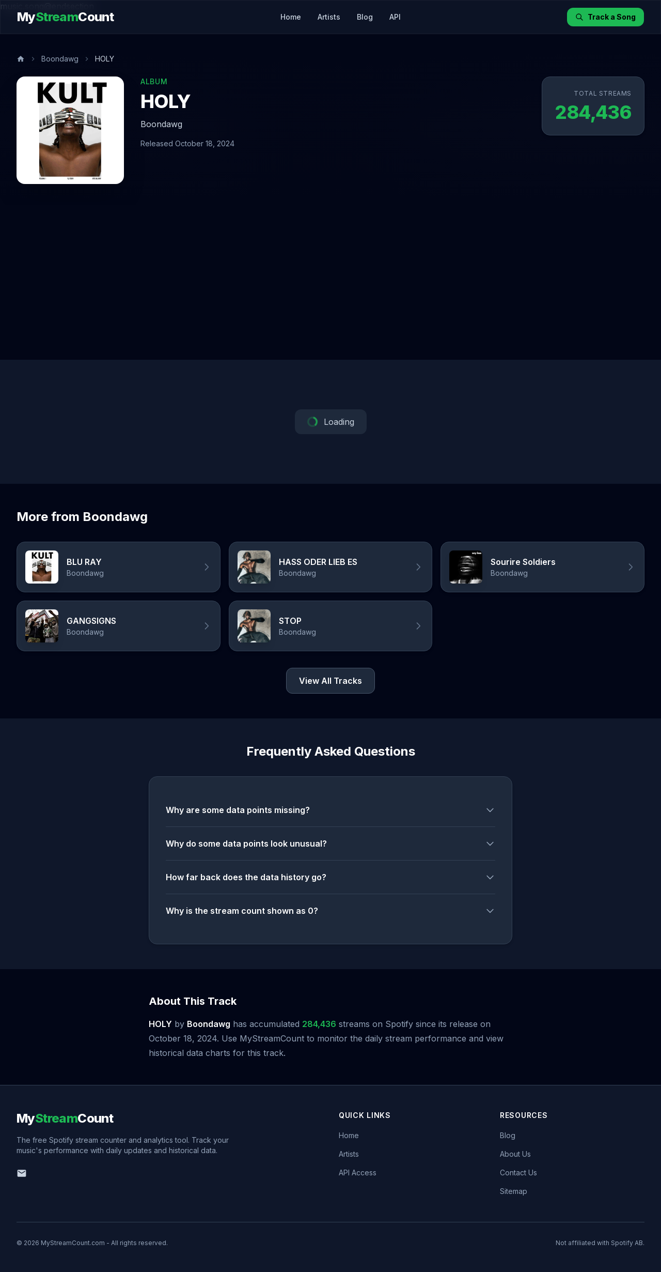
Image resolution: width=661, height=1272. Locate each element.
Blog (365, 16)
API (395, 16)
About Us (515, 1154)
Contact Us (518, 1172)
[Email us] (22, 1173)
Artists (329, 16)
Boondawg (59, 58)
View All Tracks (330, 681)
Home (290, 16)
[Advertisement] (330, 282)
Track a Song (605, 16)
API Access (357, 1172)
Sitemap (513, 1191)
